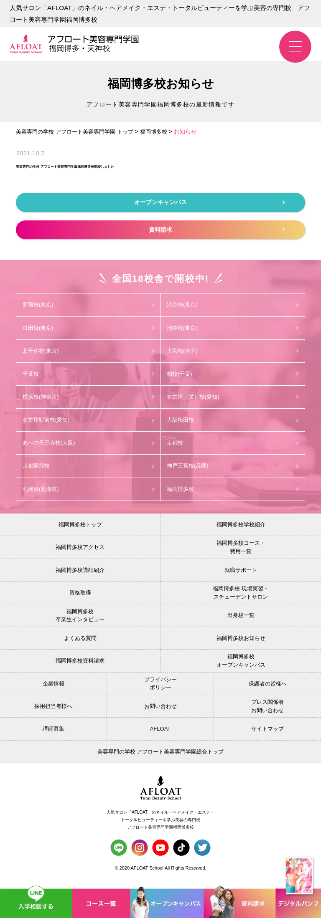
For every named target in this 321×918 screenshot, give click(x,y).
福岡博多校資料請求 (80, 664)
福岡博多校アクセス (80, 551)
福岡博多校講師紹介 (80, 574)
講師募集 (53, 733)
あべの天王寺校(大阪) (88, 446)
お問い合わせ (160, 710)
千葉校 (88, 375)
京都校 (232, 446)
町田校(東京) (88, 328)
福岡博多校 (232, 492)
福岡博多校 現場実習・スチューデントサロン (241, 596)
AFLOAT (160, 733)
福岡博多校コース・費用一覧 (241, 551)
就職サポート (240, 574)
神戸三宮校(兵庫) (232, 469)
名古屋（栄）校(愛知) (232, 398)
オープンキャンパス (209, 202)
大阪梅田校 (232, 422)
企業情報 (53, 687)
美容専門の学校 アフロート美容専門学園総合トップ (160, 755)
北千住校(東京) (88, 352)
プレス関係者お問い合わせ (267, 710)
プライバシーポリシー (160, 687)
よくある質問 (80, 642)
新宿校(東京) (88, 304)
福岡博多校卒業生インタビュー (80, 619)
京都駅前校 (88, 469)
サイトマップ (267, 733)
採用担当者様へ (53, 710)
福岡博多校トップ (80, 528)
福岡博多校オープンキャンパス (241, 665)
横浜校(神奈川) (88, 398)
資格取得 (80, 596)
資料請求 (217, 229)
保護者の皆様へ (268, 687)
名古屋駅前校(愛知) (88, 422)
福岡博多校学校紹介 (241, 528)
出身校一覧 (241, 619)
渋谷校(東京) (232, 304)
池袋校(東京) (232, 328)
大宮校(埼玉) (232, 352)
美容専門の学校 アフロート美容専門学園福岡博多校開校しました (132, 165)
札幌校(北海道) (88, 492)
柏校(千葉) (232, 375)
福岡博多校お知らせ (241, 642)
